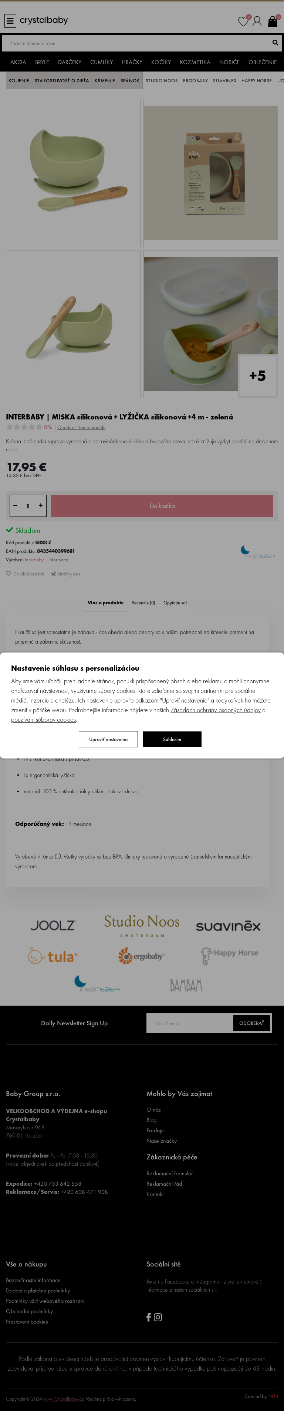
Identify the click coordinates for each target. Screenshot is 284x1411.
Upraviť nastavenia (108, 739)
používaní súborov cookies (43, 719)
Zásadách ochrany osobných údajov (215, 710)
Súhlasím (172, 739)
